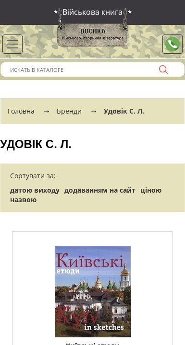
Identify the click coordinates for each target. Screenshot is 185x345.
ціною (150, 190)
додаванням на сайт (100, 190)
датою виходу (35, 190)
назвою (23, 199)
